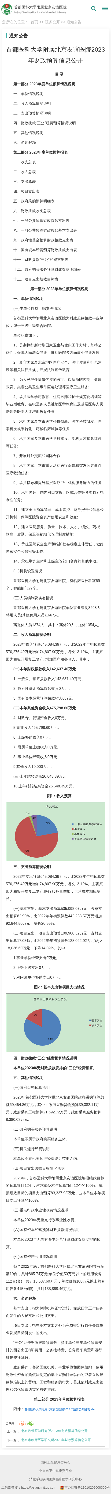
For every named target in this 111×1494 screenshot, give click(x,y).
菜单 (104, 9)
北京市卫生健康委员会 (55, 1471)
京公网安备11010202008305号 (85, 1487)
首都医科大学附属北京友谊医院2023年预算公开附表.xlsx (60, 1409)
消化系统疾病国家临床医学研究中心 (55, 1479)
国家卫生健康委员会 (55, 1462)
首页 (34, 22)
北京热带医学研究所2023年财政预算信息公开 (54, 1431)
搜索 (94, 8)
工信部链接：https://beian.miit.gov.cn (28, 1487)
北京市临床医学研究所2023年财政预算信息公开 (56, 1440)
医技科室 (88, 581)
